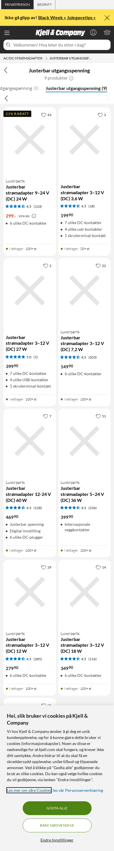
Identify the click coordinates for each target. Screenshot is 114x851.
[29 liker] (46, 567)
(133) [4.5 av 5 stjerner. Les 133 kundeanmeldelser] (38, 206)
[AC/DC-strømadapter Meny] (46, 58)
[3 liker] (102, 114)
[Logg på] (93, 32)
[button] (71, 77)
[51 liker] (101, 416)
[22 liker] (101, 265)
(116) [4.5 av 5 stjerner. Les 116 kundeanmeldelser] (92, 659)
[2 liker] (47, 265)
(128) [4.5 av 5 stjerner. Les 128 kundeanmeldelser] (38, 508)
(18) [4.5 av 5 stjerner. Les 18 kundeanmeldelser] (91, 206)
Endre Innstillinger (57, 839)
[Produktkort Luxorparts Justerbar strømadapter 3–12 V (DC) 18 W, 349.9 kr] (84, 592)
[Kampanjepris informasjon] (34, 216)
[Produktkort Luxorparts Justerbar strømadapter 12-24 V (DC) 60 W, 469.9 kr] (29, 441)
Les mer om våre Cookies (29, 790)
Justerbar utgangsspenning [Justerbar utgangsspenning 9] (76, 88)
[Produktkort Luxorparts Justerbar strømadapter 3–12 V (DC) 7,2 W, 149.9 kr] (84, 290)
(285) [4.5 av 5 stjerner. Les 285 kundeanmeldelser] (38, 659)
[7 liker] (47, 416)
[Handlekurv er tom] (107, 32)
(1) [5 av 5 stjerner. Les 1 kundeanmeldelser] (36, 357)
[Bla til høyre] (108, 98)
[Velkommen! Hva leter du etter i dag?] (60, 44)
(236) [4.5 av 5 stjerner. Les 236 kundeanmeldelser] (92, 508)
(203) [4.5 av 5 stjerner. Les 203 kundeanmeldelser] (92, 357)
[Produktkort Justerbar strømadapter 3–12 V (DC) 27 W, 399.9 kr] (29, 290)
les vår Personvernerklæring (78, 790)
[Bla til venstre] (6, 98)
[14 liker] (101, 567)
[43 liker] (46, 114)
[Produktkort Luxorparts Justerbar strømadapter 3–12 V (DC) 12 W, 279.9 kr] (29, 592)
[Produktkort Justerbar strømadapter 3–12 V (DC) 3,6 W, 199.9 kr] (84, 139)
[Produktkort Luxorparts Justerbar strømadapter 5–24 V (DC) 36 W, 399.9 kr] (84, 441)
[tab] (17, 4)
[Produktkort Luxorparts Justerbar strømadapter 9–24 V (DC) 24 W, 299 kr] (29, 139)
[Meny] (7, 33)
